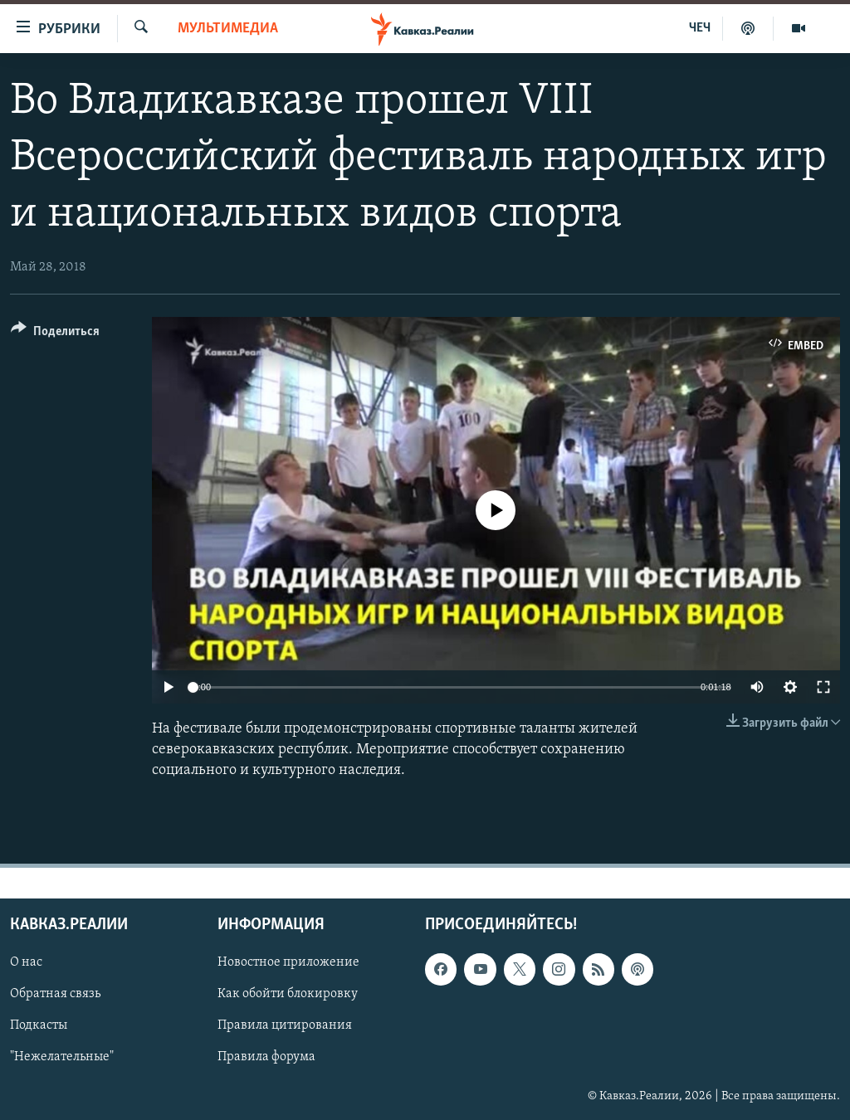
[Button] (55, 334)
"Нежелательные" (62, 1057)
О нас (26, 962)
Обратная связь (55, 994)
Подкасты (38, 1025)
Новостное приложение (288, 962)
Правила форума (266, 1057)
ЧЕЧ (700, 28)
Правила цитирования (284, 1025)
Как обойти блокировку (287, 994)
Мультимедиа (228, 29)
